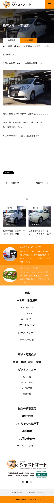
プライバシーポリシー (27, 446)
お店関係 (11, 40)
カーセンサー (27, 319)
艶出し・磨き (27, 382)
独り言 (10, 208)
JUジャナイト (27, 307)
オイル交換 (27, 388)
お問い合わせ (17, 492)
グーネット (27, 313)
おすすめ (27, 377)
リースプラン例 (27, 340)
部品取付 (27, 394)
